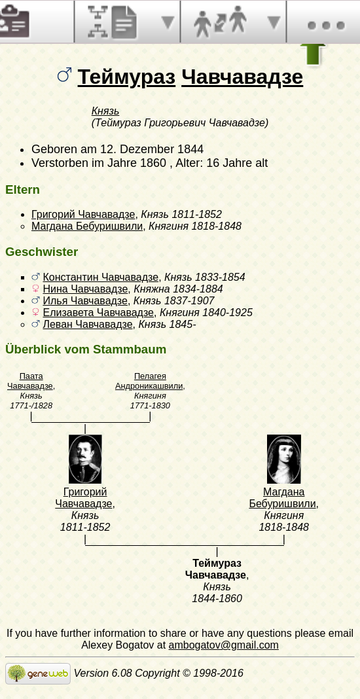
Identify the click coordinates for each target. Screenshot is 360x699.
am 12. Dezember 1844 (142, 149)
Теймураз (127, 76)
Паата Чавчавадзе (30, 381)
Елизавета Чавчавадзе (98, 312)
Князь (106, 110)
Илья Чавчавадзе (85, 300)
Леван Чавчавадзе (87, 324)
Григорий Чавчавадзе (83, 214)
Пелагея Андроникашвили (149, 381)
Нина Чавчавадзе (85, 289)
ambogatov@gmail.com (224, 645)
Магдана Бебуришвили (87, 226)
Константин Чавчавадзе (100, 277)
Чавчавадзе (242, 76)
